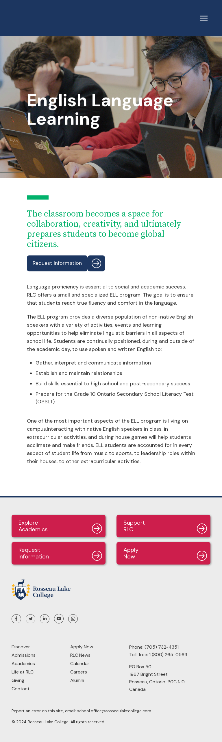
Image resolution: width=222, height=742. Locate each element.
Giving (18, 680)
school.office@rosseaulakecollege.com (114, 710)
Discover (21, 647)
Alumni (77, 680)
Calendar (79, 663)
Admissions (24, 655)
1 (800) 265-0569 (168, 655)
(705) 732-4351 (162, 647)
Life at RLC (23, 672)
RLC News (80, 655)
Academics (23, 663)
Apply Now (81, 647)
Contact (20, 689)
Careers (78, 672)
